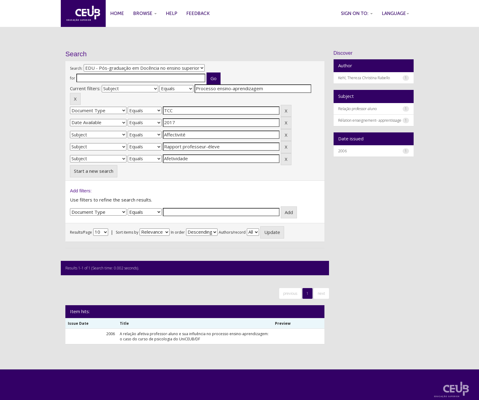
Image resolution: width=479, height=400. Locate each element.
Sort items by (127, 232)
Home (117, 13)
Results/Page (81, 232)
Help (171, 13)
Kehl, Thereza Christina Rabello (364, 77)
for (72, 78)
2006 (342, 151)
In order (178, 232)
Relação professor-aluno (357, 108)
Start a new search (93, 171)
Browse (145, 13)
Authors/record (232, 232)
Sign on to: (357, 13)
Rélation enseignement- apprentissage (369, 120)
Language (395, 13)
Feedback (198, 13)
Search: (76, 68)
